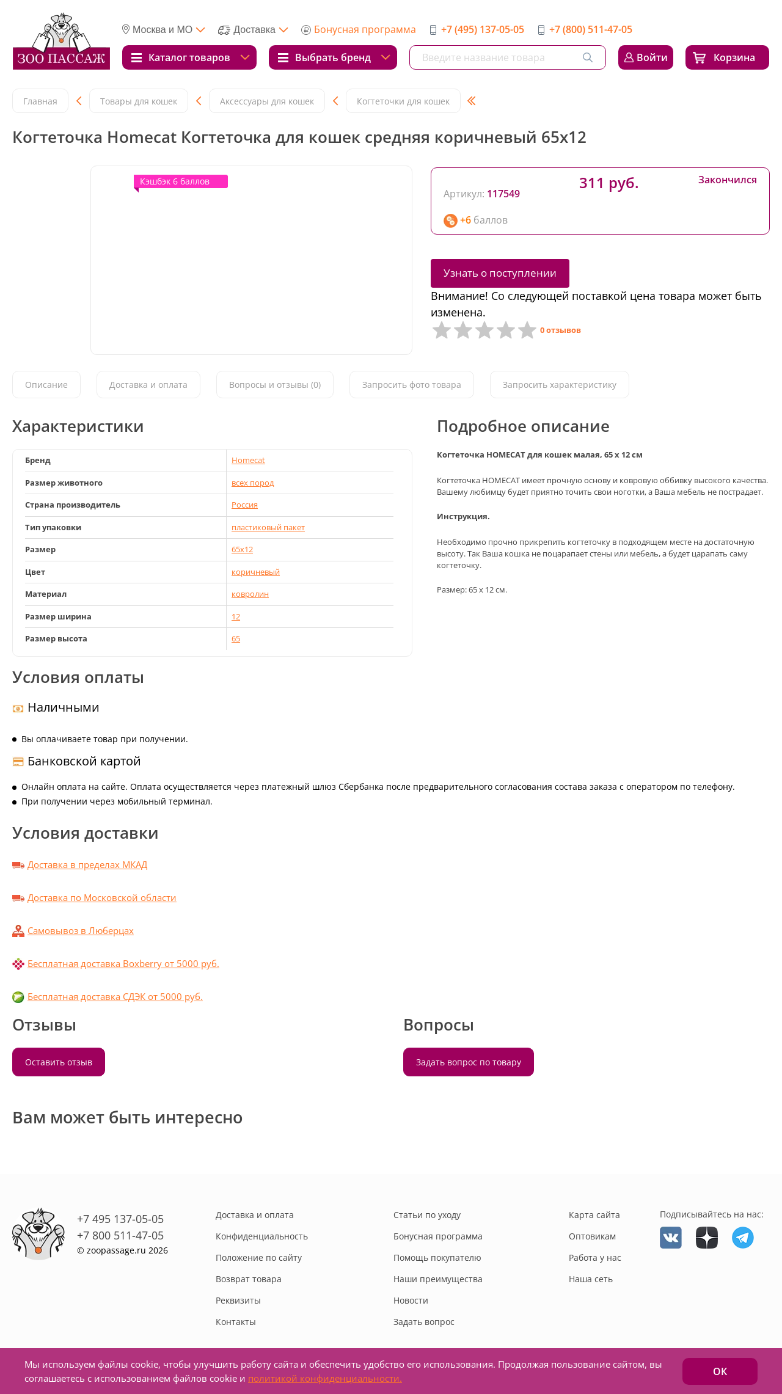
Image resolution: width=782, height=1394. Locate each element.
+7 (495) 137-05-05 (482, 29)
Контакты (236, 1321)
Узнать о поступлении (500, 273)
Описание (46, 385)
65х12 (242, 549)
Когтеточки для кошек (403, 101)
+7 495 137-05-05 (120, 1218)
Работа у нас (595, 1257)
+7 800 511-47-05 (120, 1235)
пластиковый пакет (268, 527)
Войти (652, 57)
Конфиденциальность (262, 1236)
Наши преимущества (438, 1279)
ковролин (250, 593)
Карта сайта (594, 1215)
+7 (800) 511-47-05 (590, 29)
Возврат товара (249, 1279)
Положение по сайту (259, 1257)
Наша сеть (591, 1279)
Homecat (248, 459)
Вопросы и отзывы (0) (275, 385)
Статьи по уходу (427, 1215)
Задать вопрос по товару (468, 1062)
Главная (40, 101)
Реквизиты (238, 1300)
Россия (245, 504)
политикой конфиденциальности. (325, 1378)
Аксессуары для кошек (267, 101)
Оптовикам (592, 1236)
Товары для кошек (138, 101)
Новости (410, 1300)
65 (236, 638)
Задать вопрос (424, 1321)
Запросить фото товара (411, 385)
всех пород (253, 482)
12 (236, 616)
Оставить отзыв (58, 1062)
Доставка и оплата (148, 385)
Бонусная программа (365, 29)
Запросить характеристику (559, 385)
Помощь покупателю (437, 1257)
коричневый (256, 571)
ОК (720, 1371)
